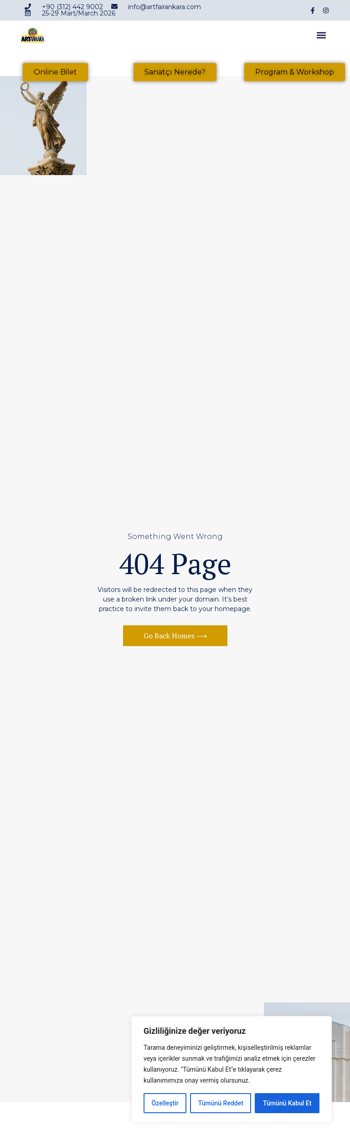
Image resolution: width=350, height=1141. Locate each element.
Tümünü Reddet (220, 1103)
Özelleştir (165, 1103)
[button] (321, 36)
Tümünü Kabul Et (287, 1103)
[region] (231, 1069)
